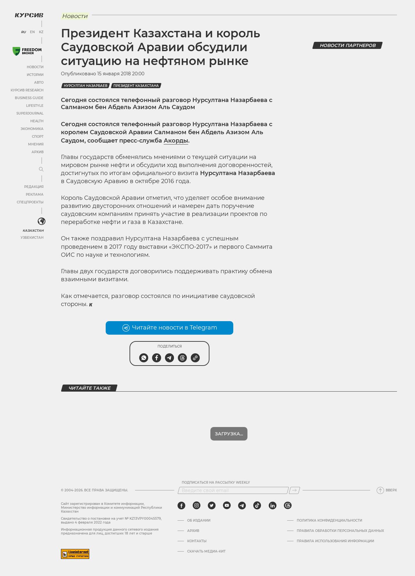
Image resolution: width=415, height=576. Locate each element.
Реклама (34, 194)
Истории (35, 75)
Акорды (176, 140)
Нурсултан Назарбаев (85, 86)
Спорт (37, 137)
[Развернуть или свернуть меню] (41, 169)
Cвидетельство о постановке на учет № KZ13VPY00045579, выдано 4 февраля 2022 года (111, 520)
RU (23, 32)
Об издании (198, 521)
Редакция (33, 187)
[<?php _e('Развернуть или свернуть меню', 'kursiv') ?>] (41, 221)
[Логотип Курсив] (28, 15)
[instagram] (196, 505)
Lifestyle (34, 106)
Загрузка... (229, 434)
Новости (35, 67)
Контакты (197, 541)
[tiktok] (257, 505)
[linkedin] (272, 505)
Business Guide (29, 98)
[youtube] (227, 505)
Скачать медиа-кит (206, 551)
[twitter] (212, 505)
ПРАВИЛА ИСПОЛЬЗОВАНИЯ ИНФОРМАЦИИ (335, 541)
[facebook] (181, 505)
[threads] (288, 505)
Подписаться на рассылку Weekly (216, 483)
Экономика (32, 129)
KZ (41, 32)
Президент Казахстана (136, 86)
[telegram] (242, 505)
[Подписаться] (294, 490)
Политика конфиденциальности (329, 521)
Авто (38, 82)
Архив (37, 152)
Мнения (35, 144)
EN (32, 32)
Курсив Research (27, 90)
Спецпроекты (30, 202)
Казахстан (33, 230)
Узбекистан (32, 238)
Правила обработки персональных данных (340, 531)
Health (36, 121)
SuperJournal (29, 113)
